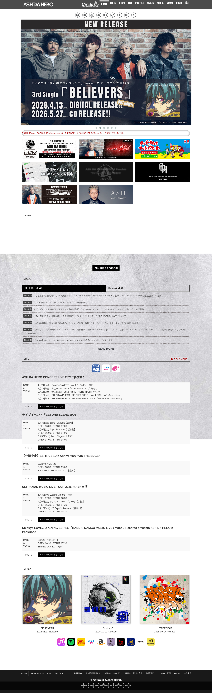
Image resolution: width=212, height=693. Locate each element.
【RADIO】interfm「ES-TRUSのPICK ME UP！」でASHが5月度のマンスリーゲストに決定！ (74, 340)
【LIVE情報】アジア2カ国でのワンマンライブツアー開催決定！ (61, 302)
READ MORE (179, 359)
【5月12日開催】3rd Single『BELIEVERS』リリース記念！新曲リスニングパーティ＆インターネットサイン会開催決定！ (86, 323)
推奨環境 (150, 673)
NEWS (122, 3)
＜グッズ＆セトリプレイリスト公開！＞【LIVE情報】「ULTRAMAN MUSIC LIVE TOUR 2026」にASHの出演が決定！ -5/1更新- (89, 309)
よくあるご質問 (164, 673)
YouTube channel (106, 267)
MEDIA (160, 3)
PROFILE (139, 3)
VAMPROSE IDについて (41, 673)
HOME (104, 4)
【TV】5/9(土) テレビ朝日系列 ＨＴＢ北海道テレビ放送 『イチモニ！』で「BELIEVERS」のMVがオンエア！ (81, 316)
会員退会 (188, 673)
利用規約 (78, 673)
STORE (170, 3)
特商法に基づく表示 (133, 673)
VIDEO (113, 3)
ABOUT (23, 673)
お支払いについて (62, 673)
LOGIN (179, 3)
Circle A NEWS (116, 288)
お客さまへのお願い (112, 673)
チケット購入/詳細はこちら (51, 406)
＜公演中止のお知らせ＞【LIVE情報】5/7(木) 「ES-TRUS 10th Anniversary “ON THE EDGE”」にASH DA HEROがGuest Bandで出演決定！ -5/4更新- (94, 133)
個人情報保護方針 (93, 673)
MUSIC (150, 3)
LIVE (130, 3)
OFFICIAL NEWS (33, 288)
